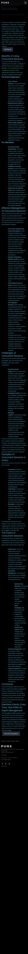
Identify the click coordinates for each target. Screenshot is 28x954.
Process (9, 741)
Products (3, 741)
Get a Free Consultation (11, 733)
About (17, 741)
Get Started (7, 49)
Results (13, 741)
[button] (25, 3)
